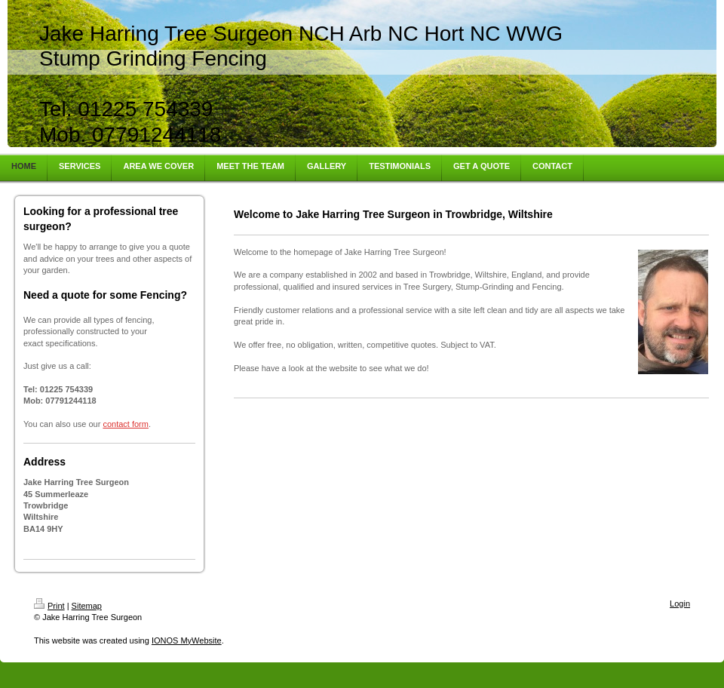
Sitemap (87, 605)
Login (680, 603)
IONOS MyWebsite (187, 640)
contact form (126, 423)
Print (49, 605)
